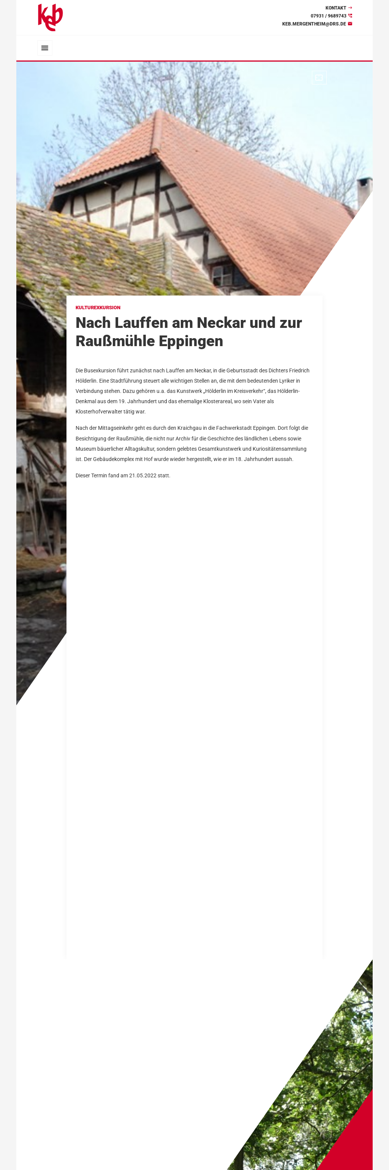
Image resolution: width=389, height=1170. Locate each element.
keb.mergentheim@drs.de (314, 24)
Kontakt (336, 8)
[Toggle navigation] (45, 47)
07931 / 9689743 (328, 16)
